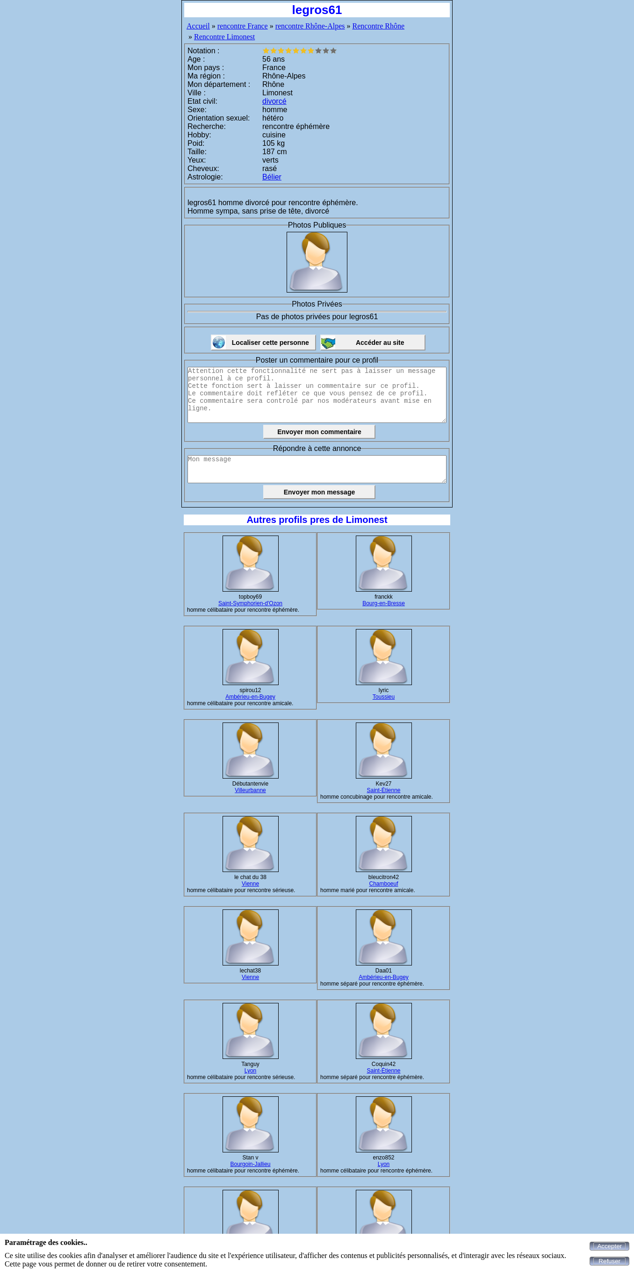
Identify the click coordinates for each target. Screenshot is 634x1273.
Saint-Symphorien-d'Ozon (250, 603)
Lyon (251, 1070)
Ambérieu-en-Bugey (250, 697)
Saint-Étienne (383, 790)
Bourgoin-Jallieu (250, 1164)
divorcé (274, 101)
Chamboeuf (383, 883)
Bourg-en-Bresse (383, 603)
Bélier (271, 177)
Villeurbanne (250, 790)
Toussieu (384, 697)
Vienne (250, 883)
